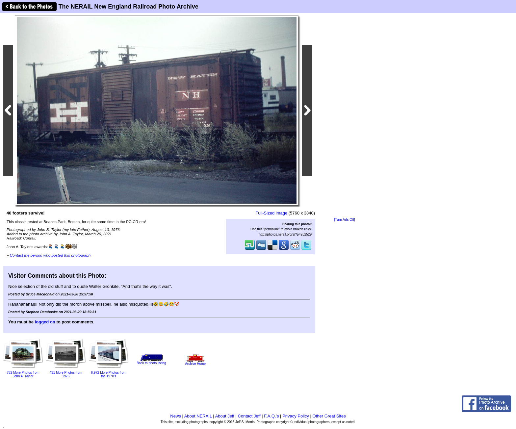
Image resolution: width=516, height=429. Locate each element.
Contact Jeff (249, 416)
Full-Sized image (271, 213)
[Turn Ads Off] (344, 219)
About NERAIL (198, 416)
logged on (45, 321)
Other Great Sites (329, 416)
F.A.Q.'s (271, 416)
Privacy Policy (295, 416)
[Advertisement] (344, 115)
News (175, 416)
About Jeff (224, 416)
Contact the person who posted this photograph (50, 255)
